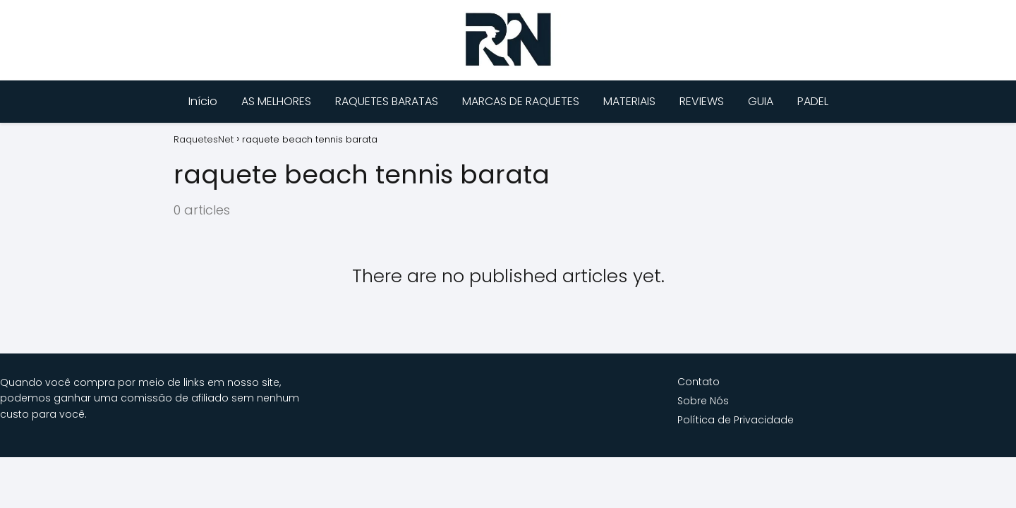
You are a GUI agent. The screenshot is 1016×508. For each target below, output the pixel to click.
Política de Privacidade (735, 420)
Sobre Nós (703, 401)
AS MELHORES (276, 101)
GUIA (760, 101)
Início (202, 101)
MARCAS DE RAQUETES (520, 101)
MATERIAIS (629, 101)
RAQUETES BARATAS (386, 101)
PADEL (812, 101)
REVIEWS (701, 101)
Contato (698, 382)
